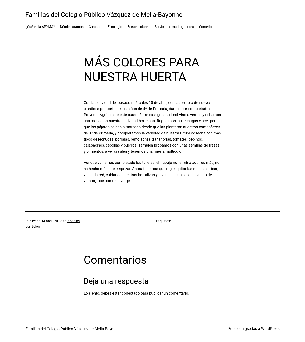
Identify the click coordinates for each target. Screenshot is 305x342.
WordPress (270, 328)
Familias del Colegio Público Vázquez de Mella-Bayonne (103, 14)
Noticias (73, 221)
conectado (131, 293)
